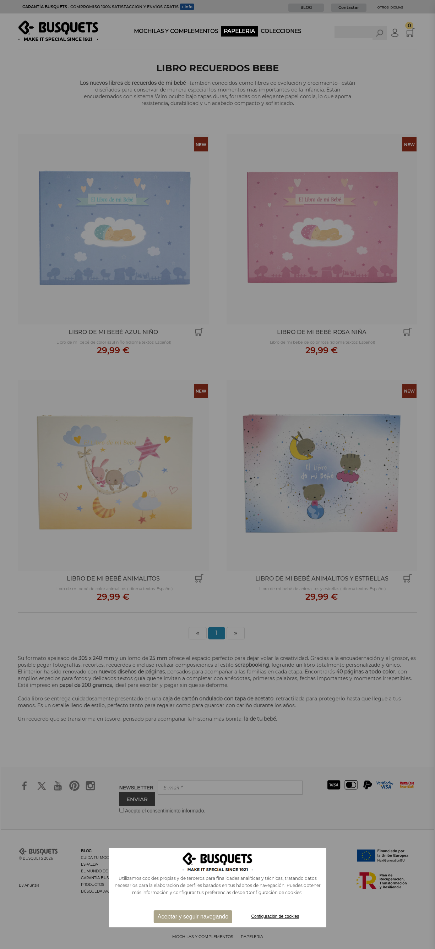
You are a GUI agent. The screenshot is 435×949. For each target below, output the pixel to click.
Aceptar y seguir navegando (193, 917)
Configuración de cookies (275, 916)
